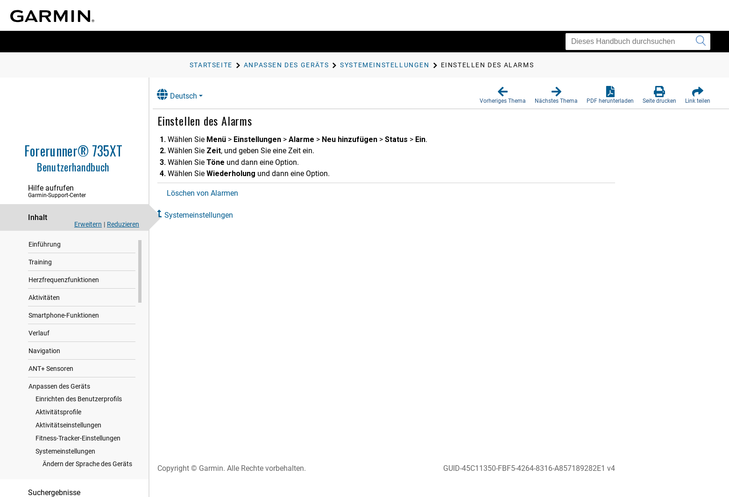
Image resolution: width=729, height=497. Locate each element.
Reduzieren (123, 224)
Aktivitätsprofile (58, 412)
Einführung (44, 244)
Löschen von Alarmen (211, 193)
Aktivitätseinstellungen (68, 425)
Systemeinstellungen (65, 451)
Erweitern (88, 224)
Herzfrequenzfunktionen (63, 280)
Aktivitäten (44, 298)
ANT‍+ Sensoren (50, 369)
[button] (503, 95)
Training (40, 262)
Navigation (44, 351)
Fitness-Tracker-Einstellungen (77, 438)
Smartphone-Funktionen (63, 316)
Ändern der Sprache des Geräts (87, 464)
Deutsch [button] (186, 94)
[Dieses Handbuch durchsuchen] (638, 41)
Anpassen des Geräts (59, 386)
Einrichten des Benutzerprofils (78, 399)
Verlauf (39, 333)
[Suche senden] (700, 41)
